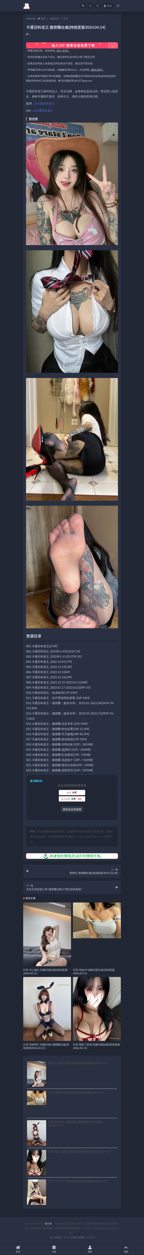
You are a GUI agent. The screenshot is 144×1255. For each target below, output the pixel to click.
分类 (54, 1249)
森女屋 (48, 1223)
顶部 (126, 1249)
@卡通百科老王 (44, 103)
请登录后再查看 (72, 809)
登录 (108, 5)
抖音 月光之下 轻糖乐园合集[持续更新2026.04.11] (78, 1181)
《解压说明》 (96, 69)
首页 (43, 18)
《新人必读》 (62, 50)
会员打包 (54, 18)
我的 (90, 1249)
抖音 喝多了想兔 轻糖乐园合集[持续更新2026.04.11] (79, 1151)
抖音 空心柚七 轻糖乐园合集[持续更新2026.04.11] (78, 1062)
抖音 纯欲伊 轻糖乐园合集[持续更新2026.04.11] (76, 1092)
